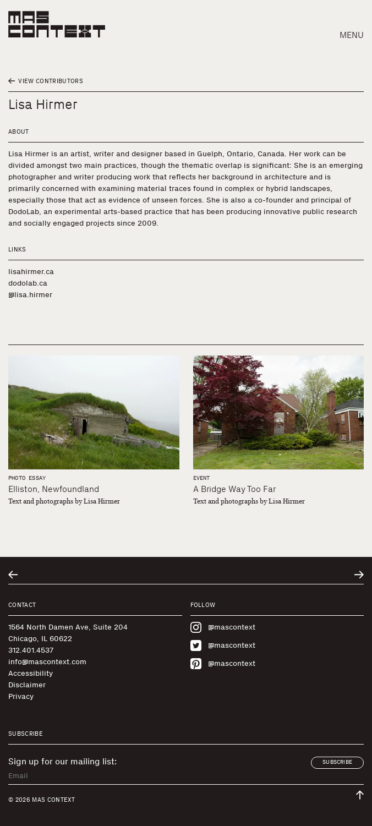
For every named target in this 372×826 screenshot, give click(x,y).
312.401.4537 (30, 650)
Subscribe (337, 762)
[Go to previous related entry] (13, 575)
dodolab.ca (27, 283)
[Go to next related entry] (359, 575)
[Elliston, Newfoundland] (93, 412)
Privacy (21, 696)
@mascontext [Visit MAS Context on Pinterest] (222, 663)
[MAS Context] (56, 24)
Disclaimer (27, 685)
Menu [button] (352, 35)
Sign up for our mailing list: (62, 762)
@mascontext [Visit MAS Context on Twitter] (222, 645)
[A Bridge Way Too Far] (278, 412)
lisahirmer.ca (31, 271)
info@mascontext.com (47, 661)
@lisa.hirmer (30, 294)
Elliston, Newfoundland (53, 489)
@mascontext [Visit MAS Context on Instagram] (222, 627)
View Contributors (45, 81)
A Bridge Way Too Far (234, 489)
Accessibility (30, 673)
